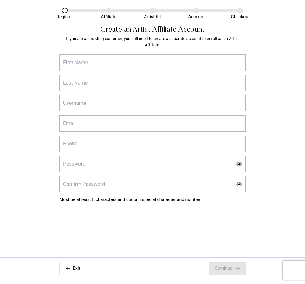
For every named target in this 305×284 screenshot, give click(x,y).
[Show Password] (239, 164)
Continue (227, 268)
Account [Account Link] (196, 16)
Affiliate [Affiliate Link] (108, 16)
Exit (72, 268)
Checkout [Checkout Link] (240, 16)
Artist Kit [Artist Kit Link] (152, 16)
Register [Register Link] (64, 16)
